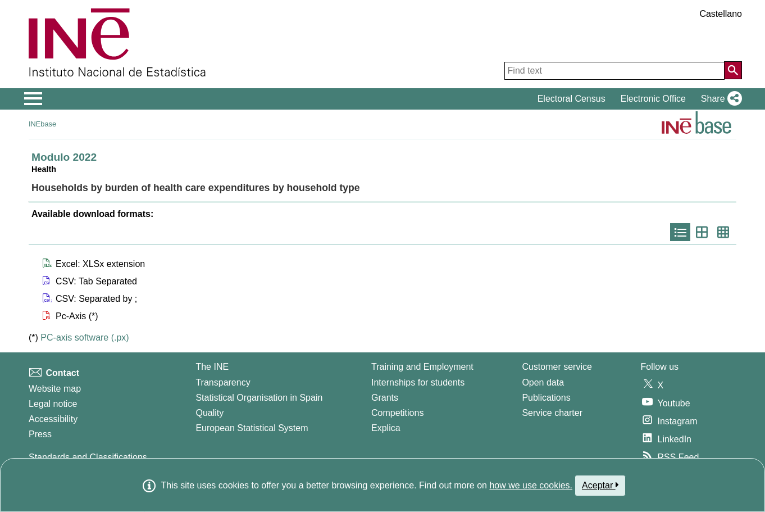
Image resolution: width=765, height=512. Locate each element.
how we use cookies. (530, 485)
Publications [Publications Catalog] (546, 397)
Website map (55, 388)
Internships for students (418, 382)
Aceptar (600, 485)
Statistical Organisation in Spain (258, 397)
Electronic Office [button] (653, 98)
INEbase (42, 124)
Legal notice (53, 404)
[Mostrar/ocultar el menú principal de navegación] (33, 99)
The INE (212, 366)
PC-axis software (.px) (84, 337)
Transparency (222, 382)
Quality (209, 413)
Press (40, 434)
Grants (384, 397)
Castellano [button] (720, 14)
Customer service (556, 366)
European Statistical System (251, 428)
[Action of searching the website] (733, 70)
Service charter (552, 413)
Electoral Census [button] (571, 98)
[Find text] (614, 71)
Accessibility (53, 419)
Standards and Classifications (88, 457)
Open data (543, 382)
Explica (385, 428)
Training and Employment (422, 366)
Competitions (397, 413)
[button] (719, 99)
